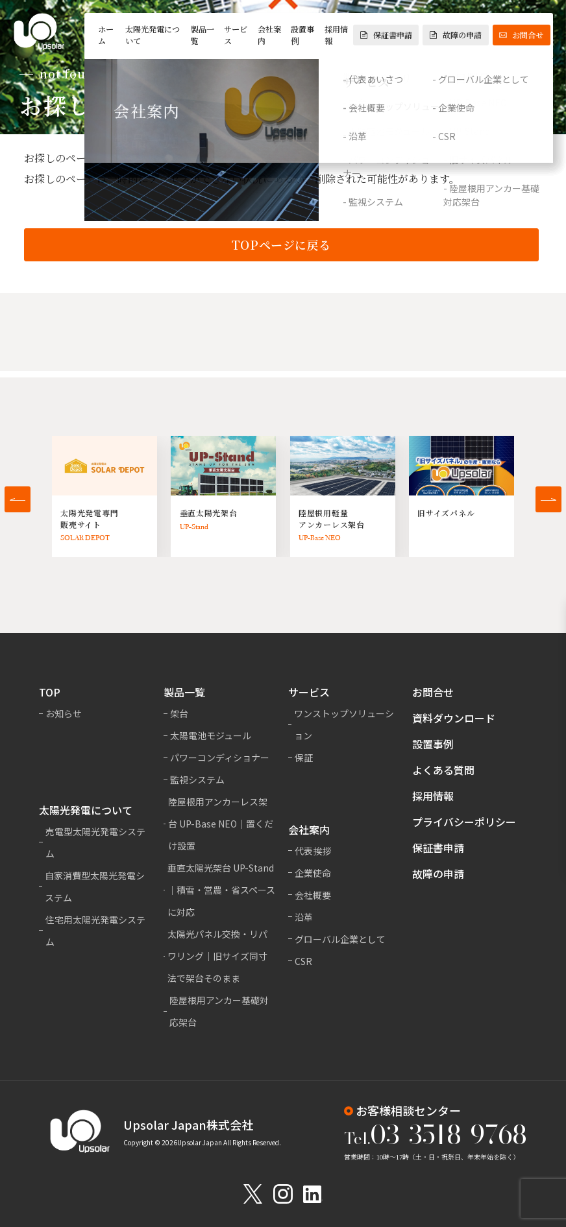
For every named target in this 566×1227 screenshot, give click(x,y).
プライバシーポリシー (464, 821)
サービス (235, 34)
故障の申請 (456, 34)
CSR (303, 961)
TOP (49, 692)
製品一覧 (202, 34)
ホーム (106, 34)
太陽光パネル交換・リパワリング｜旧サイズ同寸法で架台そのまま (217, 955)
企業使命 (313, 872)
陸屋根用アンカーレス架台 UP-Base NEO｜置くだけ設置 (220, 823)
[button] (18, 499)
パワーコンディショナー (219, 757)
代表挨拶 (313, 850)
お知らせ (63, 713)
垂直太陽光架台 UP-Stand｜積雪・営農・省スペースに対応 (221, 889)
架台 (179, 713)
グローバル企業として (340, 939)
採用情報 (336, 34)
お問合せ (521, 34)
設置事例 (302, 34)
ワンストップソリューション (344, 724)
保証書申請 (386, 34)
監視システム (197, 779)
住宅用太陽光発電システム (95, 930)
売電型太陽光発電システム (95, 842)
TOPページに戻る (281, 245)
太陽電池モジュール (210, 735)
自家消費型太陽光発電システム (95, 886)
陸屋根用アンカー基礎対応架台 (219, 1011)
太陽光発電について (152, 34)
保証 (304, 757)
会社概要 (313, 894)
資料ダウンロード (453, 718)
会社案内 (269, 34)
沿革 (304, 917)
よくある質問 (443, 770)
